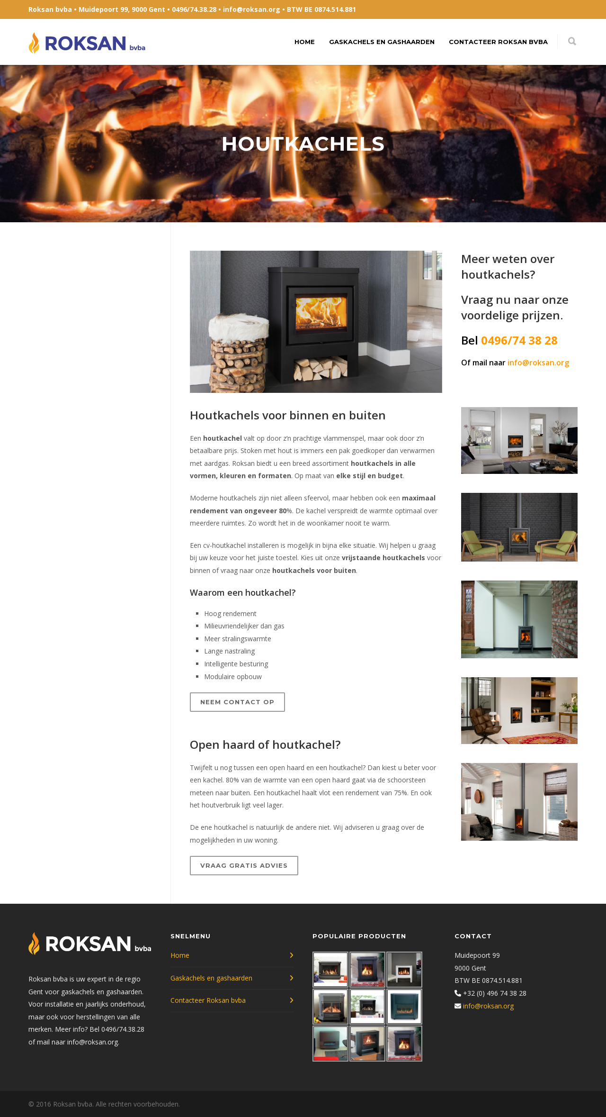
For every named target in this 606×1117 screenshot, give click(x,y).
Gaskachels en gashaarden (382, 41)
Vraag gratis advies (244, 865)
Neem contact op (237, 702)
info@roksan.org (251, 9)
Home (304, 41)
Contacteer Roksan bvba (498, 41)
